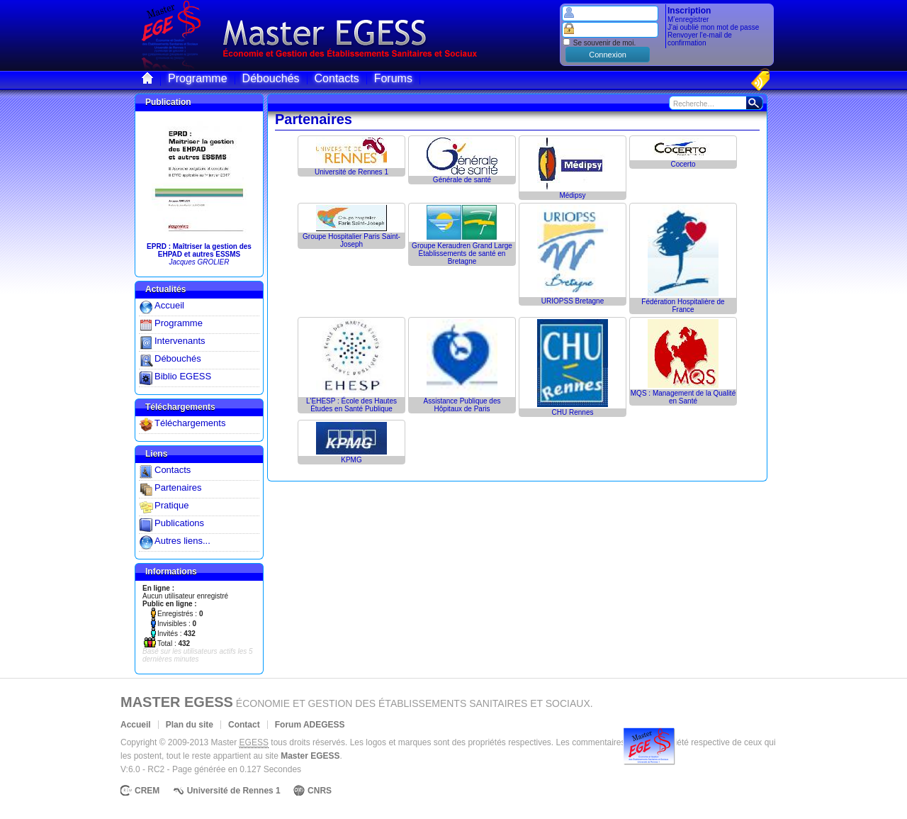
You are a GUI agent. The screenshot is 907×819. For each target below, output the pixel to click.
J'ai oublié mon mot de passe (713, 27)
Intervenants (179, 340)
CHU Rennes (573, 412)
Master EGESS (176, 702)
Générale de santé (462, 180)
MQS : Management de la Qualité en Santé (683, 397)
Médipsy (572, 195)
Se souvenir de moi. (599, 43)
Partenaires (177, 487)
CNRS (320, 791)
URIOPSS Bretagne (572, 301)
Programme (178, 323)
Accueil (169, 305)
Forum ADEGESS (310, 725)
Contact (244, 725)
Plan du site (189, 725)
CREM (147, 791)
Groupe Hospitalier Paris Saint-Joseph (351, 240)
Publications (179, 523)
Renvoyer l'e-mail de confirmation (699, 39)
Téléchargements (189, 423)
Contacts (172, 469)
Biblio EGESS (182, 376)
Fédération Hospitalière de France (682, 305)
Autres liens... (182, 540)
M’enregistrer (688, 19)
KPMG (351, 460)
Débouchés (177, 358)
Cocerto (682, 164)
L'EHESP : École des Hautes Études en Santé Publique (351, 405)
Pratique (171, 505)
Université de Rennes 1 (351, 172)
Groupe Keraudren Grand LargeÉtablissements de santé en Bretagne (462, 253)
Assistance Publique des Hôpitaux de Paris (462, 405)
